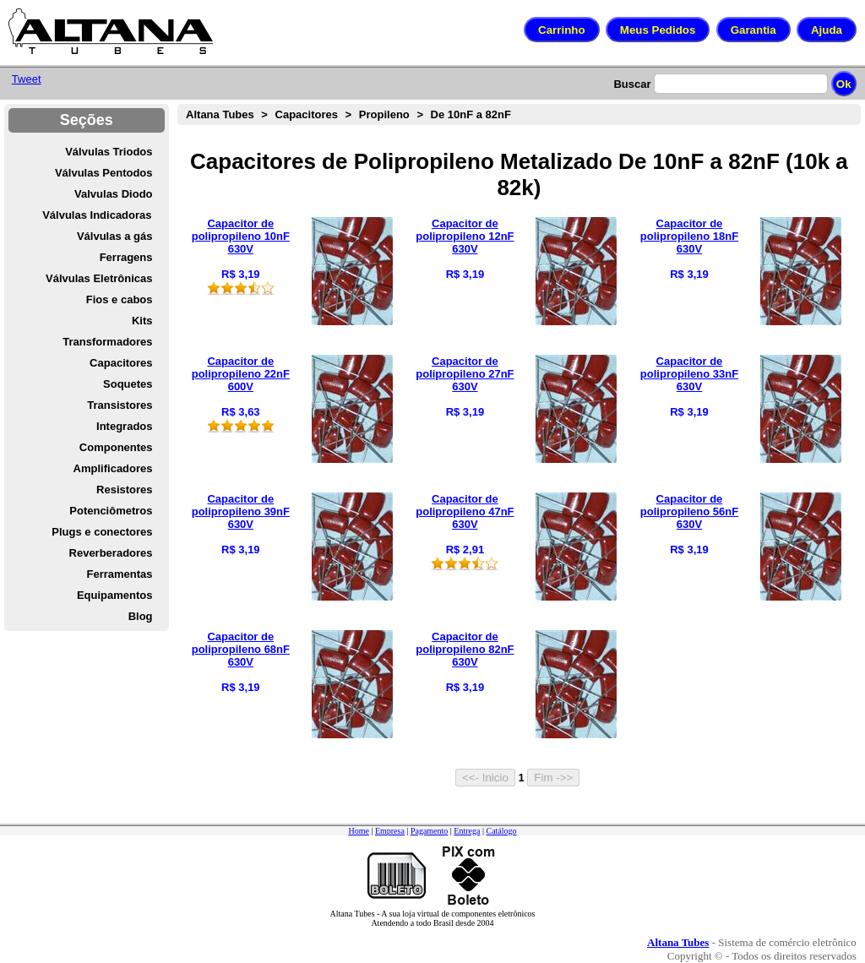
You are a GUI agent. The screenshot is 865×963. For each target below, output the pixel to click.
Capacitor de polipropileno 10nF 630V (241, 236)
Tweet (26, 79)
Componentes (116, 447)
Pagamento (429, 830)
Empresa (390, 830)
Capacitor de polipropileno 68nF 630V (241, 649)
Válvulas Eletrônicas (99, 278)
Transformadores (107, 341)
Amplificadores (113, 468)
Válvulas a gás (115, 236)
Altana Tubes (220, 114)
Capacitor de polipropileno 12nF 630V (465, 236)
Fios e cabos (119, 299)
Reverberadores (111, 553)
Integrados (124, 426)
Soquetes (128, 384)
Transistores (119, 405)
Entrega (467, 830)
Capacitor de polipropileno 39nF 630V (241, 511)
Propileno (384, 114)
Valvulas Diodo (113, 194)
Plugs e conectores (102, 531)
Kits (142, 320)
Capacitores (121, 362)
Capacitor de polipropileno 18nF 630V (689, 236)
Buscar (631, 84)
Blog (140, 616)
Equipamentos (115, 595)
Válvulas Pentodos (104, 172)
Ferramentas (119, 574)
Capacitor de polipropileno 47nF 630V (465, 511)
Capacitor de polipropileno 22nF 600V (241, 374)
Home (358, 830)
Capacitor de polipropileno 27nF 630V (465, 374)
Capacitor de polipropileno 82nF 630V (465, 649)
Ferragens (126, 257)
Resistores (124, 489)
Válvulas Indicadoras (96, 215)
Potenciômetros (110, 510)
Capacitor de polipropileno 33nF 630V (689, 374)
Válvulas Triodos (108, 151)
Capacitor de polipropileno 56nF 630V (689, 511)
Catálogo (501, 830)
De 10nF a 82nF (471, 114)
